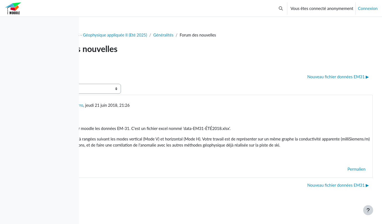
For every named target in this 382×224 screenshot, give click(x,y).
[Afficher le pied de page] (368, 210)
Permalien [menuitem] (346, 176)
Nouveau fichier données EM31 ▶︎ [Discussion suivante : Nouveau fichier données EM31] (328, 76)
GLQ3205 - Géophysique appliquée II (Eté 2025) (169, 35)
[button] (281, 8)
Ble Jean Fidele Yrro (131, 105)
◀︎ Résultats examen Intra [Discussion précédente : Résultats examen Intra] (116, 76)
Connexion (368, 8)
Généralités (229, 35)
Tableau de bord (104, 35)
